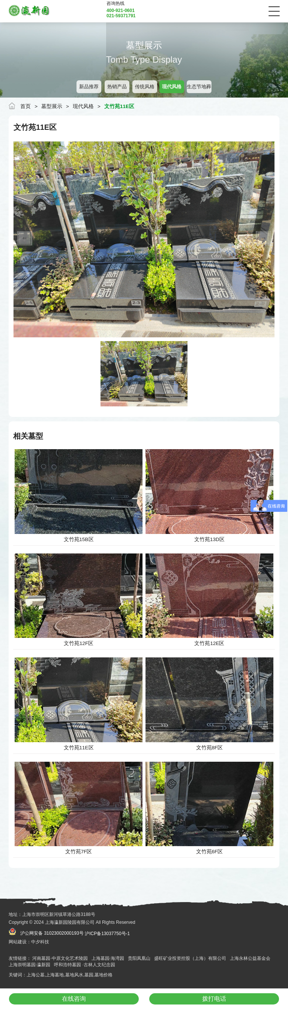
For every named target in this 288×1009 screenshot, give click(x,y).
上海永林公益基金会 (250, 958)
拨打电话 (214, 998)
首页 (25, 106)
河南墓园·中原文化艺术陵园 (59, 958)
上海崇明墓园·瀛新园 (29, 964)
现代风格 (83, 106)
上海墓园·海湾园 (108, 958)
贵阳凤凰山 (139, 958)
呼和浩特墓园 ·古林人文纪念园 (84, 964)
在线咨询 (74, 998)
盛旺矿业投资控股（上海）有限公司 (190, 958)
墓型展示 (51, 106)
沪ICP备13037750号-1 (107, 933)
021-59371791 (120, 15)
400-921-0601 (120, 10)
